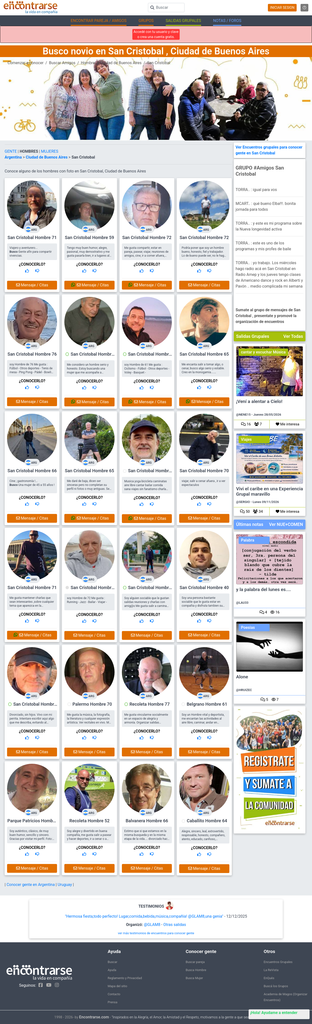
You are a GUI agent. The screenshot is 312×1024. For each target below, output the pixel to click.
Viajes (246, 439)
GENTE (11, 151)
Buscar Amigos (62, 62)
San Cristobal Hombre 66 (32, 470)
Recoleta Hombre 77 (149, 704)
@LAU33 (242, 602)
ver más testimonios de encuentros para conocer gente (156, 933)
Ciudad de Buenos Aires (121, 62)
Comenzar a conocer (25, 62)
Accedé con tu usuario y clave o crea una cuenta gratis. (156, 34)
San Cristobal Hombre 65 (204, 354)
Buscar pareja (195, 962)
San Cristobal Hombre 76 (32, 354)
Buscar (112, 962)
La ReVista (271, 970)
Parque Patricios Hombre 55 (32, 823)
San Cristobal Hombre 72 (146, 237)
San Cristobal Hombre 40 (204, 587)
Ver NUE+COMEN (286, 524)
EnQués (269, 978)
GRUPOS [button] (146, 20)
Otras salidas (174, 924)
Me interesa (287, 424)
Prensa (112, 1002)
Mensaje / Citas (32, 285)
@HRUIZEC (244, 690)
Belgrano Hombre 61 (207, 704)
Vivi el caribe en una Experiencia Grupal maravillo (269, 491)
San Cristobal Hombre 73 (92, 356)
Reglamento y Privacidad (125, 978)
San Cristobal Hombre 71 (32, 237)
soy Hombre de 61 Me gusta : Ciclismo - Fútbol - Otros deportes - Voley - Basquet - (146, 368)
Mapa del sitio (117, 986)
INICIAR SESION (282, 8)
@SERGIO (243, 502)
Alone (242, 677)
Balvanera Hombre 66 (147, 820)
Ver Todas (293, 336)
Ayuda (112, 970)
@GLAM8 (152, 924)
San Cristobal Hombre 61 (149, 356)
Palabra (247, 540)
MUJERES (49, 151)
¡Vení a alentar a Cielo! (259, 401)
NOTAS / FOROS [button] (227, 20)
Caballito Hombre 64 (207, 820)
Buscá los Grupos (276, 986)
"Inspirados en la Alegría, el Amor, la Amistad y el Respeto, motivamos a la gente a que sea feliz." (185, 1017)
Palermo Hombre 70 (92, 704)
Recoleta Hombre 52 (89, 820)
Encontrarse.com (94, 1017)
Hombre (88, 62)
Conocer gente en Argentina (31, 884)
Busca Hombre (196, 970)
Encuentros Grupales (278, 962)
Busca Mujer (194, 978)
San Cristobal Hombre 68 (149, 590)
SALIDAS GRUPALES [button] (183, 20)
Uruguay (65, 884)
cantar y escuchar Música (263, 352)
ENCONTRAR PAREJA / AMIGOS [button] (99, 20)
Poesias (248, 627)
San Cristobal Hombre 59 (89, 237)
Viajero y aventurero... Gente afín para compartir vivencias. (31, 251)
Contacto (114, 994)
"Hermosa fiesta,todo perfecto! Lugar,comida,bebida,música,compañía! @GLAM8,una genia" (144, 916)
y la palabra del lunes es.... (263, 589)
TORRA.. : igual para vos (256, 189)
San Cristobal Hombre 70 (204, 470)
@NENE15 (243, 414)
